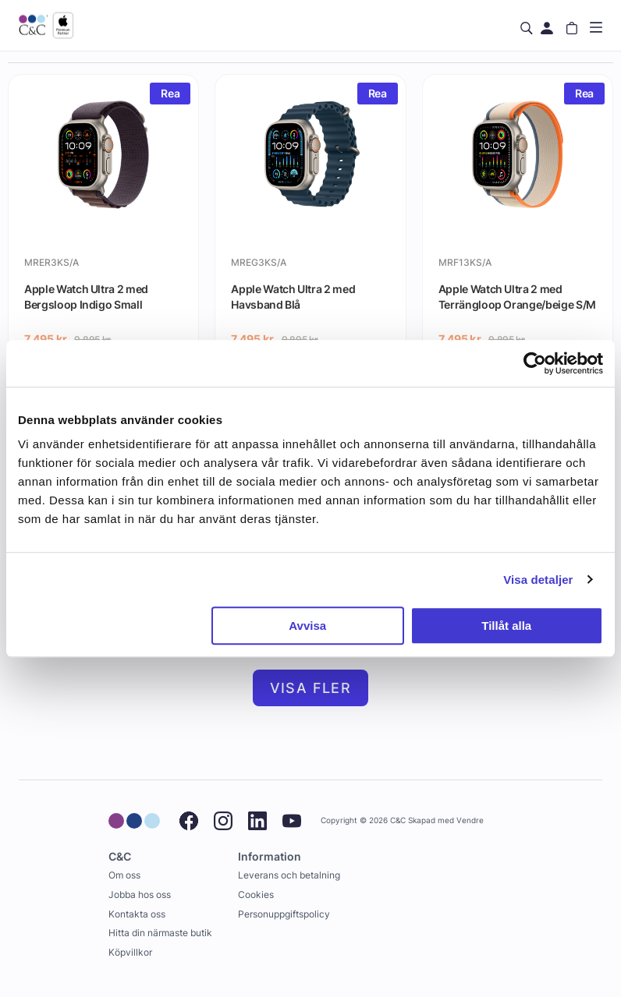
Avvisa (307, 625)
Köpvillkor (130, 952)
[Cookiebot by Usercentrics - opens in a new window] (535, 363)
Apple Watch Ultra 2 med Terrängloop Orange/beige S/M (517, 296)
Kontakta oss (136, 914)
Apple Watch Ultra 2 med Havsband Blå (293, 296)
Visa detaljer (538, 579)
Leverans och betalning (289, 875)
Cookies (256, 894)
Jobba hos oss (139, 894)
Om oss (124, 875)
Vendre (470, 820)
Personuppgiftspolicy (284, 914)
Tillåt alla (506, 625)
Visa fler (311, 688)
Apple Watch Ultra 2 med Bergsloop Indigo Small (86, 296)
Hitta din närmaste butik (160, 933)
